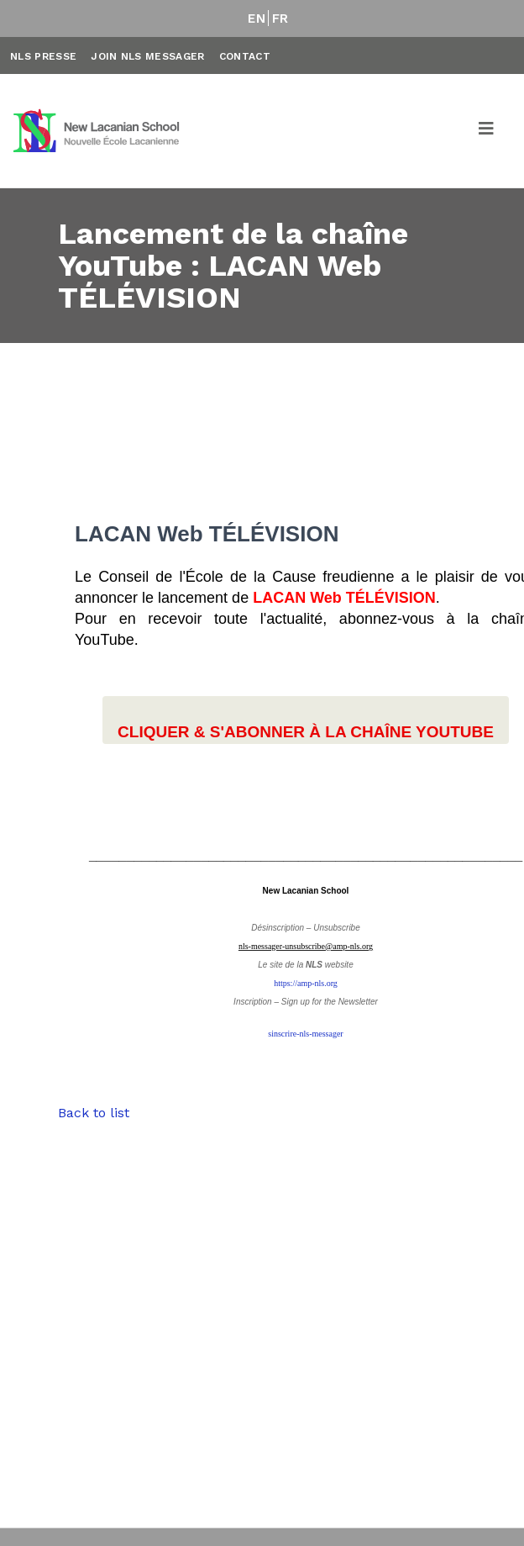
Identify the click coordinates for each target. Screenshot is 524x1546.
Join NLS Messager (147, 56)
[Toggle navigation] (487, 131)
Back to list (93, 1113)
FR (280, 18)
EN (256, 18)
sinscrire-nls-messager (305, 1033)
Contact (244, 56)
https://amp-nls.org (306, 983)
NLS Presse (43, 56)
